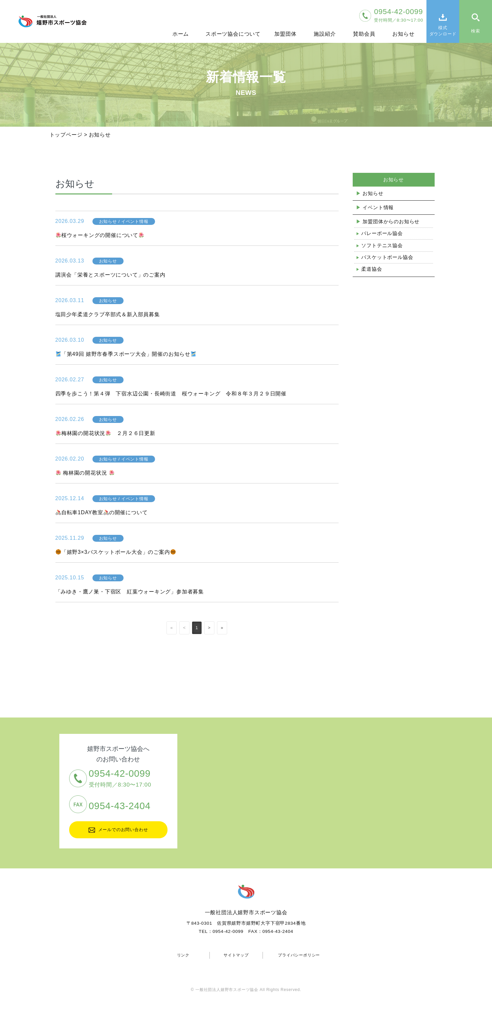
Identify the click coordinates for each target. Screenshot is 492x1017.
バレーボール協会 (382, 233)
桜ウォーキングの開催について (100, 235)
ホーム (180, 34)
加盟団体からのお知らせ (391, 221)
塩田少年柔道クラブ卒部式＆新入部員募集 (107, 314)
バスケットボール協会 (387, 257)
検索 (475, 30)
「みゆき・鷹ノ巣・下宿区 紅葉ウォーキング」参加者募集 (129, 591)
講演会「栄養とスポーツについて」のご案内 (110, 275)
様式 (442, 31)
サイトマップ (236, 955)
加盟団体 (285, 34)
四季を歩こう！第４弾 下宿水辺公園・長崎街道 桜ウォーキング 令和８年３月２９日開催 (171, 393)
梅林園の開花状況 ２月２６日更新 (105, 433)
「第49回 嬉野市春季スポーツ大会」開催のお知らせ (126, 354)
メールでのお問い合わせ (118, 829)
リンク (183, 955)
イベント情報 (378, 207)
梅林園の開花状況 (85, 473)
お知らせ (403, 34)
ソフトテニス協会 (382, 245)
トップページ (66, 134)
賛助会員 (364, 34)
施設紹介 (325, 34)
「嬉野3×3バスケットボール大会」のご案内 (116, 552)
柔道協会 (371, 269)
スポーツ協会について (233, 34)
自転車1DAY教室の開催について (102, 512)
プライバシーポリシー (299, 955)
